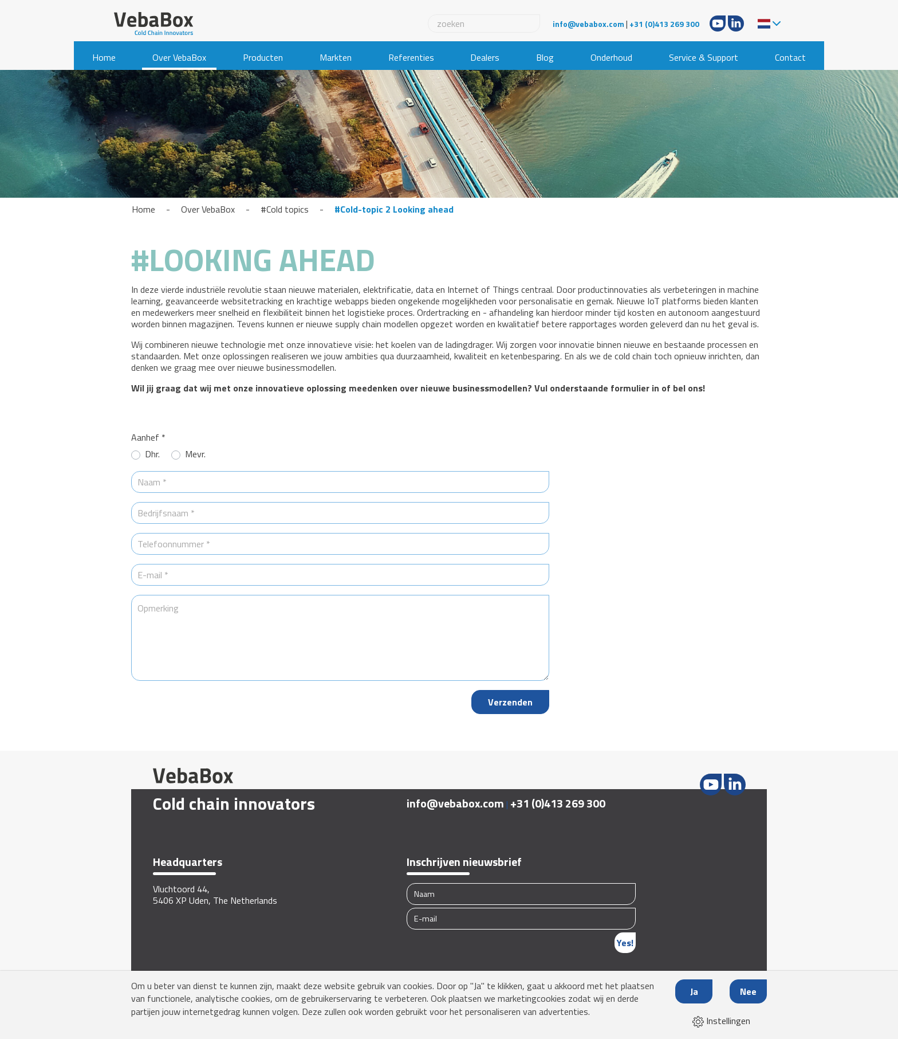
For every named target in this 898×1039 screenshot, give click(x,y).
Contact (790, 57)
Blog (545, 57)
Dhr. (152, 454)
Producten (263, 57)
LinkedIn (736, 23)
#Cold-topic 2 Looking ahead (394, 209)
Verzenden (510, 702)
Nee (748, 991)
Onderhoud (611, 57)
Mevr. (195, 454)
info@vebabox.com (588, 24)
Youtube (718, 23)
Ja (694, 991)
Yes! (625, 943)
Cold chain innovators (234, 803)
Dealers (484, 57)
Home (104, 57)
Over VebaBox (179, 57)
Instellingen (721, 1021)
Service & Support (703, 57)
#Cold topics (285, 209)
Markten (336, 57)
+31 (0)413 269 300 (664, 24)
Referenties (411, 57)
